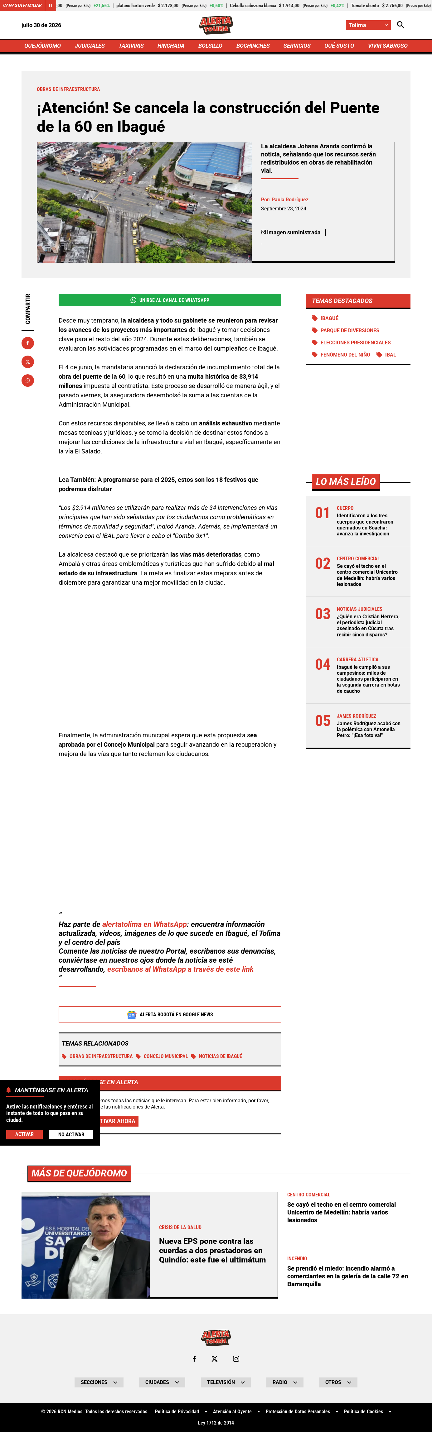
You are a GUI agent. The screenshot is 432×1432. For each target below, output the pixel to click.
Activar (24, 1134)
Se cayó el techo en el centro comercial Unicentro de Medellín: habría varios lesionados (367, 575)
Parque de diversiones (350, 331)
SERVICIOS (297, 45)
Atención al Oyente (232, 1412)
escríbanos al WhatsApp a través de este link (180, 969)
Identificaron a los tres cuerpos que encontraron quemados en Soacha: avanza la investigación (365, 525)
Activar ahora (114, 1121)
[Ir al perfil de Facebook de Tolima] (194, 1359)
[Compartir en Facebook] (28, 343)
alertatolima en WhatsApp (144, 924)
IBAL (390, 355)
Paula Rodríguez (290, 200)
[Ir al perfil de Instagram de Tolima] (236, 1359)
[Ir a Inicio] (216, 25)
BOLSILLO (210, 45)
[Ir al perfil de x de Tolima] (214, 1359)
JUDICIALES (90, 45)
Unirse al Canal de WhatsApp (169, 300)
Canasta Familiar (22, 5)
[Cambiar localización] (368, 25)
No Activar (71, 1134)
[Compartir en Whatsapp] (28, 380)
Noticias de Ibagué (216, 1057)
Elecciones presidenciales (356, 343)
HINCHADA (171, 45)
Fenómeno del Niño (345, 355)
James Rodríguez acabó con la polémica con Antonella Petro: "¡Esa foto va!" (368, 730)
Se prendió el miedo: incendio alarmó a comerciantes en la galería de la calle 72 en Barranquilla (347, 1275)
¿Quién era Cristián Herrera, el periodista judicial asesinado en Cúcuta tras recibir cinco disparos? (368, 626)
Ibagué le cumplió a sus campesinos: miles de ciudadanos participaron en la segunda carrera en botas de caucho (368, 679)
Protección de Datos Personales (298, 1412)
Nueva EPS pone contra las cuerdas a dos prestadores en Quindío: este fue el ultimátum (212, 1251)
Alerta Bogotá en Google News (170, 1015)
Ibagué (329, 318)
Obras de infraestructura (97, 1057)
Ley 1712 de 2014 (216, 1423)
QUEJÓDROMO (42, 45)
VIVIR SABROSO (387, 45)
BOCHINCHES (253, 45)
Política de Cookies (363, 1412)
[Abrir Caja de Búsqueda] (401, 25)
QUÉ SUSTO (339, 45)
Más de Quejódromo (79, 1173)
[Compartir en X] (28, 362)
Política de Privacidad (177, 1412)
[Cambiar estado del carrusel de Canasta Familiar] (50, 5)
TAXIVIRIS (131, 45)
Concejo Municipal (162, 1057)
